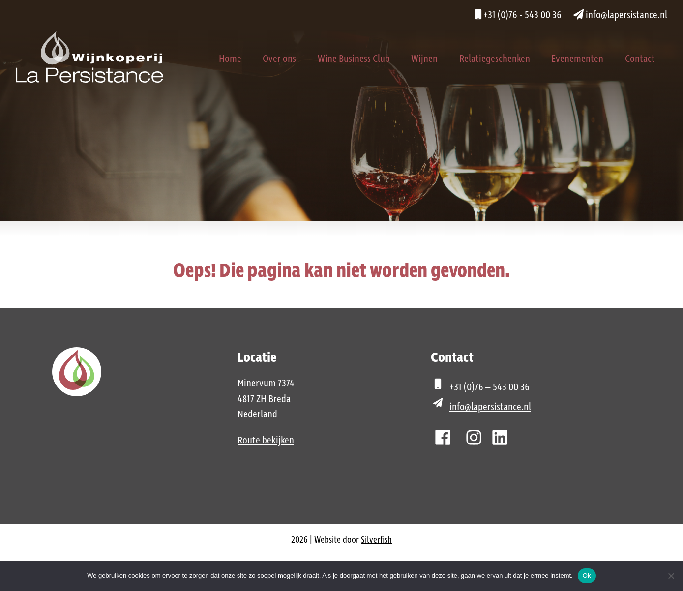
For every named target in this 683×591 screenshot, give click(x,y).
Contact (640, 59)
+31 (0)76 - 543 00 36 (518, 15)
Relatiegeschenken (494, 59)
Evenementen (577, 59)
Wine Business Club (354, 59)
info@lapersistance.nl (620, 15)
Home (230, 59)
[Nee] (671, 576)
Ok (587, 575)
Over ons (279, 59)
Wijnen (424, 59)
